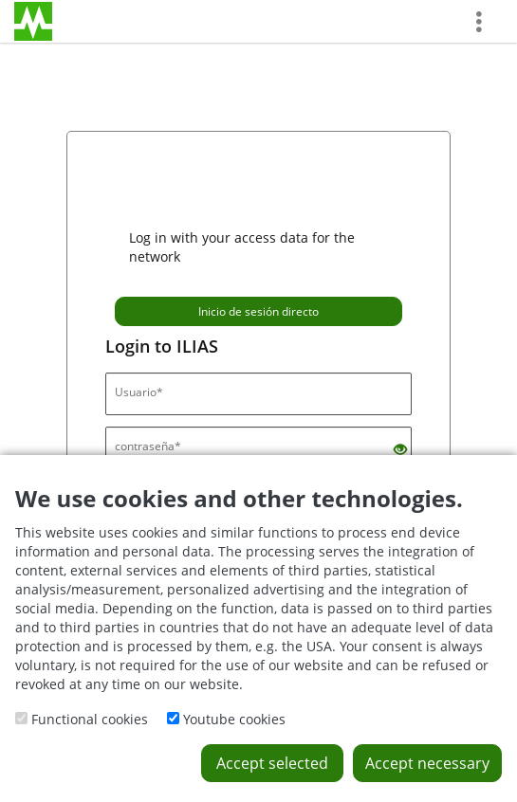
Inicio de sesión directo (258, 311)
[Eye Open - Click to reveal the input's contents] (400, 450)
